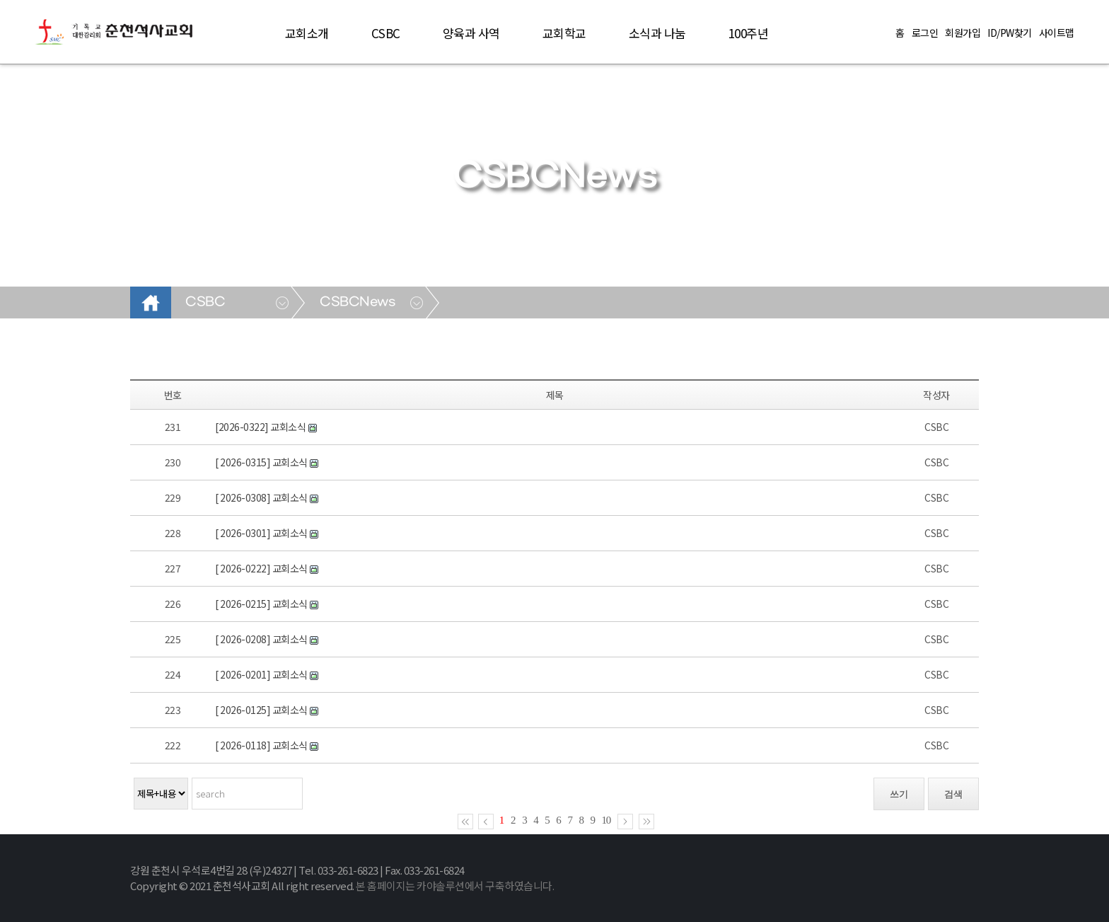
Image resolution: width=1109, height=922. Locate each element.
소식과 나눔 (657, 33)
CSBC (385, 33)
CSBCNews (357, 302)
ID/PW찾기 (1009, 32)
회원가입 (962, 32)
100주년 (748, 33)
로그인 (925, 32)
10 (606, 820)
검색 (953, 794)
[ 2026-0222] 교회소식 (262, 568)
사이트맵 (1056, 32)
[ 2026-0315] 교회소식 (262, 462)
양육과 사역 (471, 33)
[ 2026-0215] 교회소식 (262, 604)
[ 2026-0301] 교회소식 (262, 533)
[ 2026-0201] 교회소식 (262, 674)
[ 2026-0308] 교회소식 (262, 497)
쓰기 (899, 794)
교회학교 (564, 33)
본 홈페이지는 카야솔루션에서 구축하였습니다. (455, 885)
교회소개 (307, 33)
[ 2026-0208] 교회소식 (262, 639)
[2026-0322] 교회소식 (261, 427)
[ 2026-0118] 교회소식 (262, 745)
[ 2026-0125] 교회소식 (262, 710)
